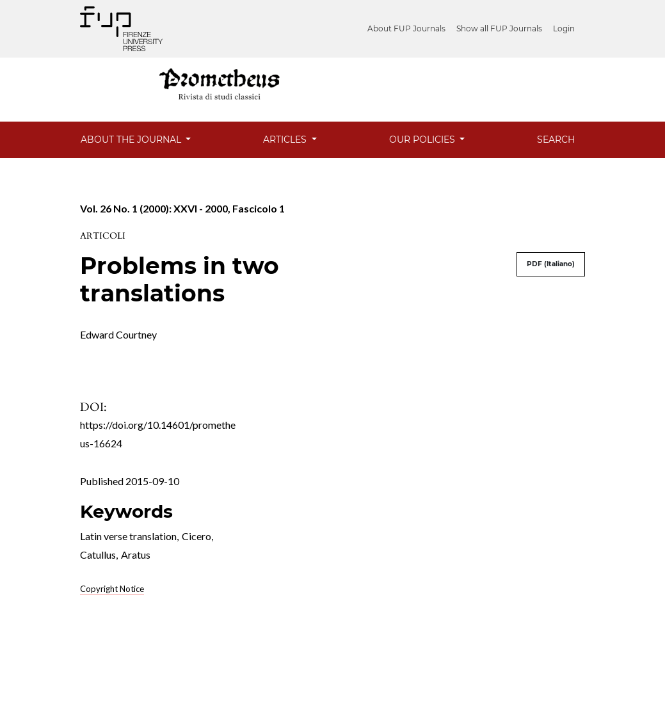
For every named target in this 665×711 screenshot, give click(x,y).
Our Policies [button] (423, 139)
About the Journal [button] (132, 139)
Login (564, 28)
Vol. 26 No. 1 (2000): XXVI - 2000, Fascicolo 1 (182, 208)
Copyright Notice (112, 589)
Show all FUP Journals (499, 28)
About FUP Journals (406, 28)
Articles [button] (286, 139)
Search (556, 139)
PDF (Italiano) (551, 264)
